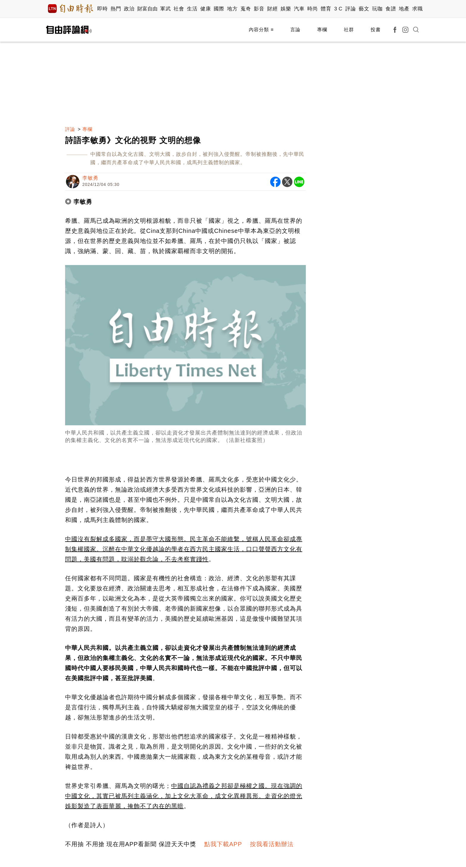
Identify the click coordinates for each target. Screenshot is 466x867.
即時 (102, 9)
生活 (192, 9)
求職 (417, 9)
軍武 (165, 9)
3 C (338, 9)
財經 (272, 9)
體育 (326, 9)
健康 (205, 9)
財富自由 (147, 9)
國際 (219, 9)
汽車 (299, 9)
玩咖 (377, 9)
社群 (349, 29)
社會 (179, 9)
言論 (295, 29)
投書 (376, 29)
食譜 (390, 9)
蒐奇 (245, 9)
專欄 (322, 29)
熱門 (116, 9)
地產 (404, 9)
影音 (259, 9)
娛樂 (286, 9)
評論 (350, 9)
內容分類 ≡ (261, 29)
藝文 (364, 9)
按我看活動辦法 (272, 844)
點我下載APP (223, 844)
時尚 (312, 9)
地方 (232, 9)
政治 (129, 9)
